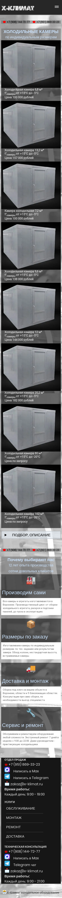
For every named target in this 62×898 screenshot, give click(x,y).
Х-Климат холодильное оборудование (31, 892)
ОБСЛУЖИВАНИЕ (20, 808)
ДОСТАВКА (15, 836)
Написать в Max (21, 771)
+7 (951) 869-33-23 (47, 22)
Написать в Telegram (26, 777)
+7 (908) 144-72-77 (18, 22)
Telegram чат (20, 864)
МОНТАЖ (14, 817)
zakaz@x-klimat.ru (26, 784)
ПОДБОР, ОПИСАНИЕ (29, 535)
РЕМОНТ (13, 827)
